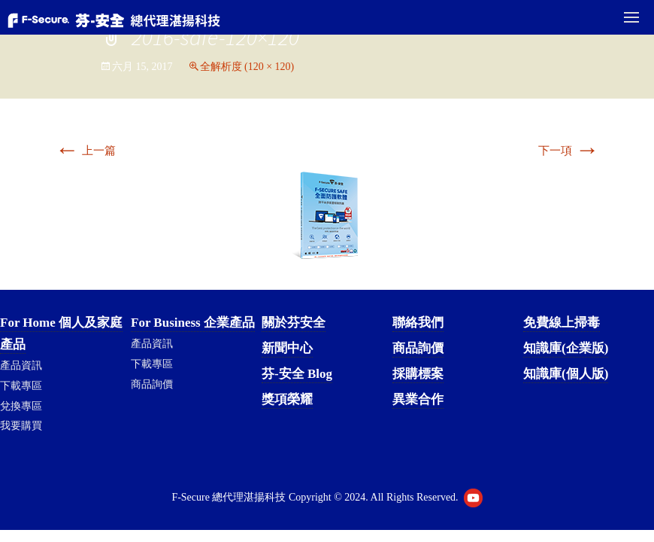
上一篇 (85, 151)
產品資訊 (21, 365)
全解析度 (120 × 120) (247, 66)
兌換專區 (21, 406)
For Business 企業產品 (193, 322)
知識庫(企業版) (565, 348)
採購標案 (418, 374)
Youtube (473, 498)
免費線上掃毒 (561, 322)
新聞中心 (287, 348)
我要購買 (21, 425)
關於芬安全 (293, 322)
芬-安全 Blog (297, 374)
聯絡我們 (418, 322)
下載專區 (21, 385)
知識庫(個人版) (565, 374)
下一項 (568, 151)
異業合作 (418, 399)
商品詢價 (152, 384)
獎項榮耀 (287, 399)
